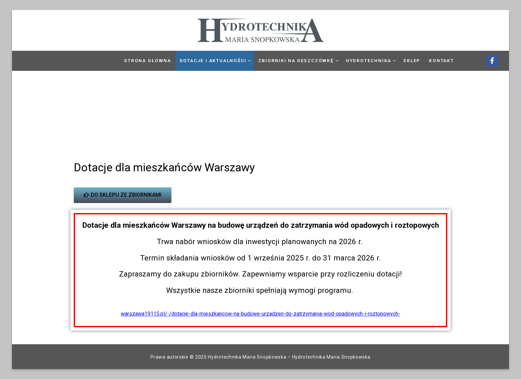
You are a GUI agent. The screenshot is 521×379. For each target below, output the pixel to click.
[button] (19, 112)
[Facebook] (492, 61)
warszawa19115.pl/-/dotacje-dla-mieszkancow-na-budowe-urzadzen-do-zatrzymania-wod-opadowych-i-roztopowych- (260, 314)
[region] (260, 112)
